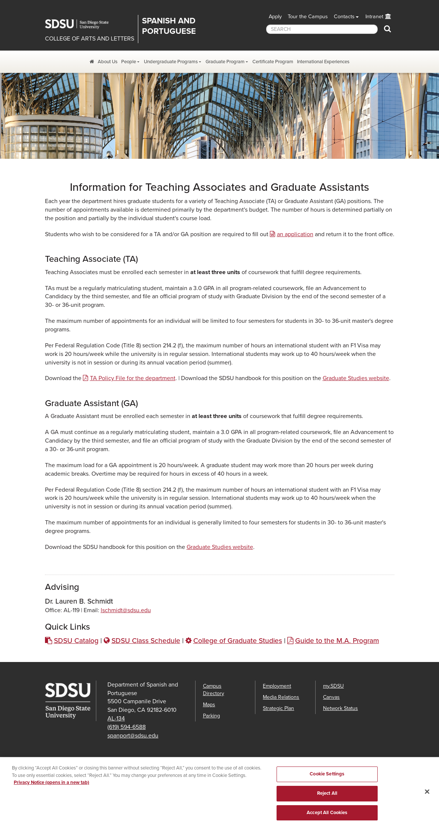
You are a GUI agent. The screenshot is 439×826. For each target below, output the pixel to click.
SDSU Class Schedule (146, 640)
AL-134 (116, 718)
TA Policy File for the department (132, 378)
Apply (275, 16)
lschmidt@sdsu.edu (126, 610)
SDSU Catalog (76, 640)
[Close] (427, 796)
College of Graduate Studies (237, 640)
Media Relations (281, 697)
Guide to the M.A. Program (337, 640)
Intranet (374, 16)
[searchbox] (322, 29)
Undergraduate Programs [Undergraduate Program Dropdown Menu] (171, 62)
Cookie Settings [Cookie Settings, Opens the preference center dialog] (327, 778)
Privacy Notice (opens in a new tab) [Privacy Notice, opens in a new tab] (51, 787)
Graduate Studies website (356, 378)
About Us (107, 62)
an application (295, 234)
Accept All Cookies (327, 817)
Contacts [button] (344, 16)
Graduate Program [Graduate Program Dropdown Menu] (225, 62)
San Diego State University (82, 24)
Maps (209, 704)
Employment (277, 686)
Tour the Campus (308, 16)
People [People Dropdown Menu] (128, 62)
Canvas (331, 697)
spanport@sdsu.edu (132, 735)
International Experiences (323, 62)
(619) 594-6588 (126, 727)
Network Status (340, 708)
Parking (211, 716)
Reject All (327, 798)
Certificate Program (272, 62)
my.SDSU (333, 686)
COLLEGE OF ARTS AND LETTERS (89, 38)
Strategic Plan (278, 708)
